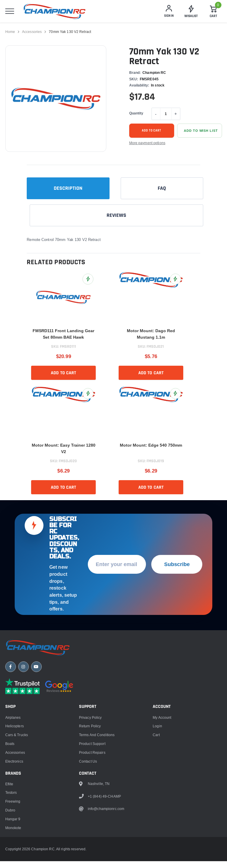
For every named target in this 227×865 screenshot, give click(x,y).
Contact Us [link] (88, 768)
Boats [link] (10, 750)
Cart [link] (156, 741)
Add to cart (151, 133)
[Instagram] (23, 673)
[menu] (9, 12)
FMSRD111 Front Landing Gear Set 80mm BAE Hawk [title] (63, 336)
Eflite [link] (9, 791)
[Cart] (213, 12)
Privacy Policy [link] (90, 724)
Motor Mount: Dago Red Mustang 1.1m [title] (151, 336)
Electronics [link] (14, 768)
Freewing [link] (13, 808)
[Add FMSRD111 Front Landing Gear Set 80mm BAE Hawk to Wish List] (88, 281)
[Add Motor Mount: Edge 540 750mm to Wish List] (175, 395)
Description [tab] (68, 190)
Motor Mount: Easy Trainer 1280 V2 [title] (63, 450)
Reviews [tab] (116, 217)
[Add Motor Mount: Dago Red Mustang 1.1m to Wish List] (175, 281)
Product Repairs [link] (92, 759)
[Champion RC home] (40, 653)
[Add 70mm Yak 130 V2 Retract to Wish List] (199, 133)
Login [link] (157, 733)
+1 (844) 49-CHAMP (104, 803)
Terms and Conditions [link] (97, 741)
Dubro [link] (10, 817)
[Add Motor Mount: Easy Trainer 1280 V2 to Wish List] (88, 395)
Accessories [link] (32, 34)
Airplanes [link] (13, 724)
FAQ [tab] (162, 190)
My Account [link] (162, 724)
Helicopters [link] (14, 733)
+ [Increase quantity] (175, 116)
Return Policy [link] (90, 733)
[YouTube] (36, 673)
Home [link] (10, 34)
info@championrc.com (106, 816)
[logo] (59, 12)
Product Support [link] (92, 750)
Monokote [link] (13, 834)
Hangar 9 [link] (13, 826)
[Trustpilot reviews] (22, 693)
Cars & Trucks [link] (16, 741)
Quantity (136, 115)
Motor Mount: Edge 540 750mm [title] (151, 447)
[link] (191, 12)
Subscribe (177, 569)
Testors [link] (11, 799)
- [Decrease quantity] (156, 116)
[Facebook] (10, 673)
